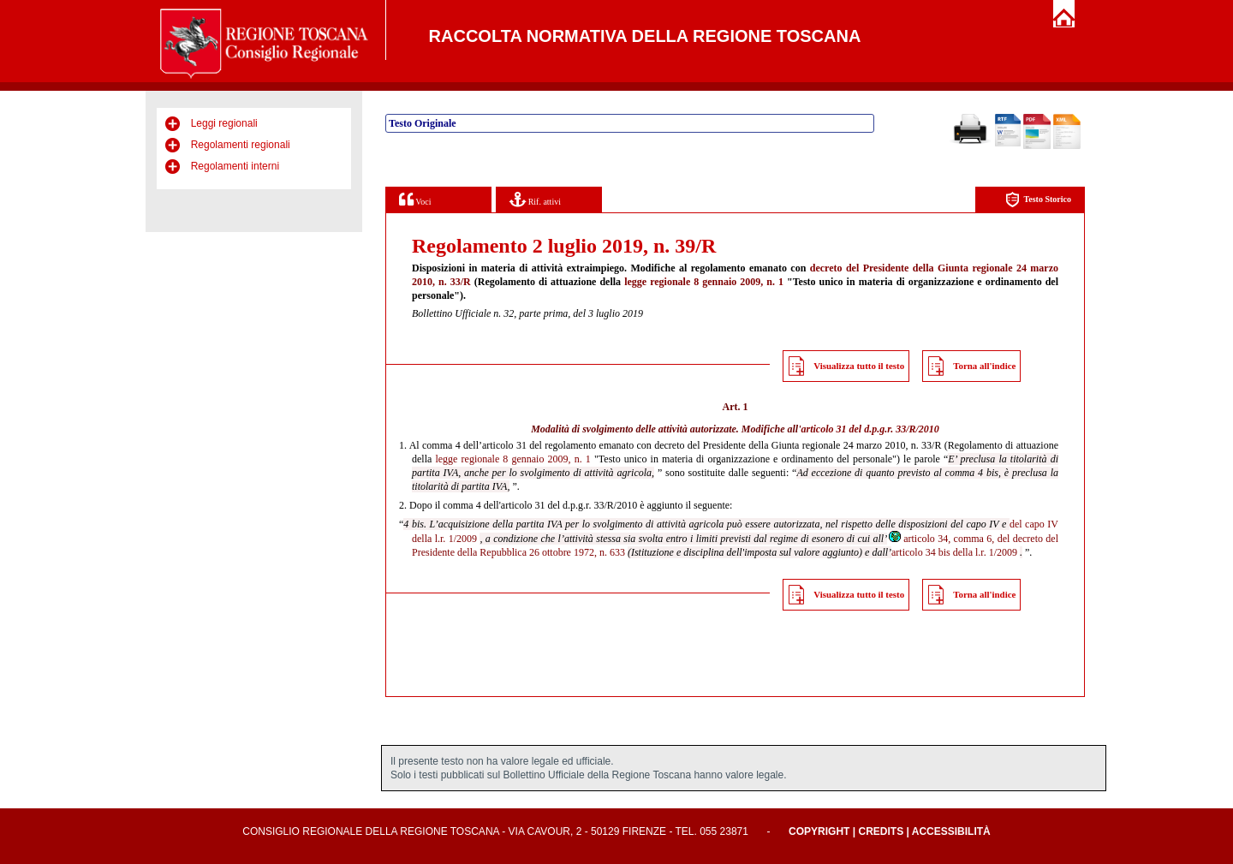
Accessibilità (951, 831)
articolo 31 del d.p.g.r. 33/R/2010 (869, 429)
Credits (880, 831)
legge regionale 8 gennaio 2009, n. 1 (703, 282)
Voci (415, 199)
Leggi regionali (224, 123)
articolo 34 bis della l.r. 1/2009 (954, 552)
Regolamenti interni (235, 166)
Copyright (819, 831)
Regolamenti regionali (240, 145)
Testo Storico (1038, 200)
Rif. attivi (535, 199)
